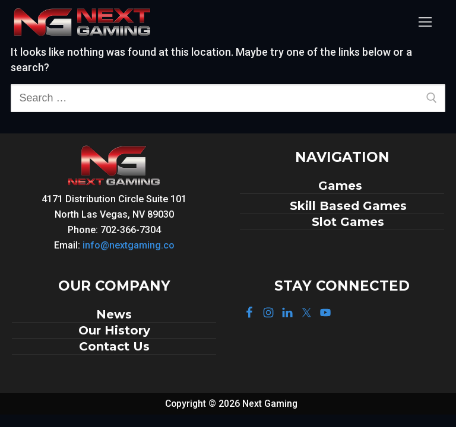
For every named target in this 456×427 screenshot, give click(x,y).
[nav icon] (424, 22)
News (114, 314)
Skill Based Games (348, 206)
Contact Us (114, 346)
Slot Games (348, 222)
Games (342, 186)
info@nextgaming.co (129, 245)
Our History (114, 330)
